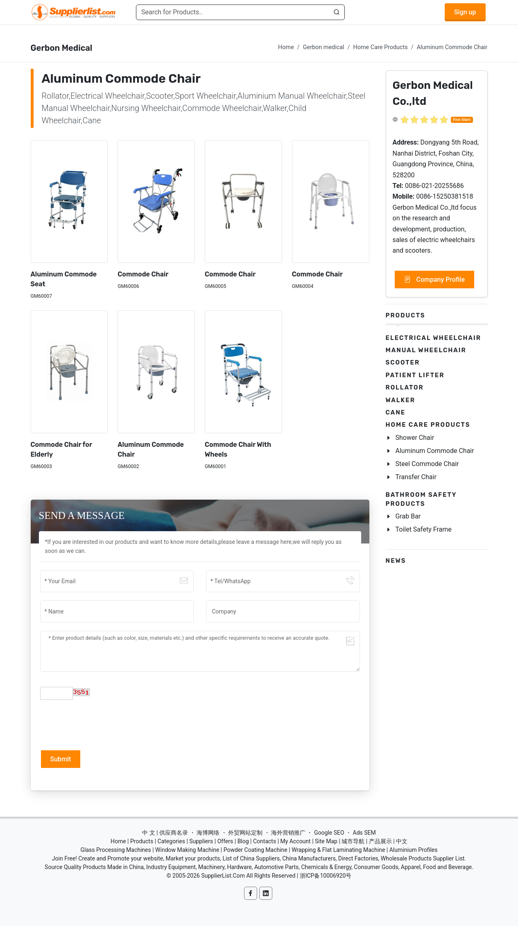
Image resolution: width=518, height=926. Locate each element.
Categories (171, 841)
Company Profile (434, 279)
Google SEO (329, 832)
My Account (295, 841)
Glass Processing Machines (115, 850)
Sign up (465, 12)
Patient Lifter (415, 375)
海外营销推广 (288, 832)
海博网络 (208, 832)
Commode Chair (143, 274)
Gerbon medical (323, 47)
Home (286, 47)
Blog (243, 841)
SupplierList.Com (223, 875)
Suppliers (201, 841)
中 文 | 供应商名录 (165, 832)
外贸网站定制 (245, 832)
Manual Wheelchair (426, 350)
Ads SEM (364, 832)
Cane (396, 412)
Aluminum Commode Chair (452, 47)
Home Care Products (380, 47)
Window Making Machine (187, 850)
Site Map (326, 841)
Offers (225, 841)
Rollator (405, 387)
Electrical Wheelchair (433, 338)
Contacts (264, 841)
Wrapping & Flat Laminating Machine (338, 850)
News (396, 560)
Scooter (403, 362)
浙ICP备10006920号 (326, 875)
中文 (401, 841)
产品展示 (380, 841)
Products (405, 315)
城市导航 (353, 841)
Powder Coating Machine (255, 850)
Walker (400, 400)
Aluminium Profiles (413, 850)
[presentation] (102, 724)
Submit (60, 759)
